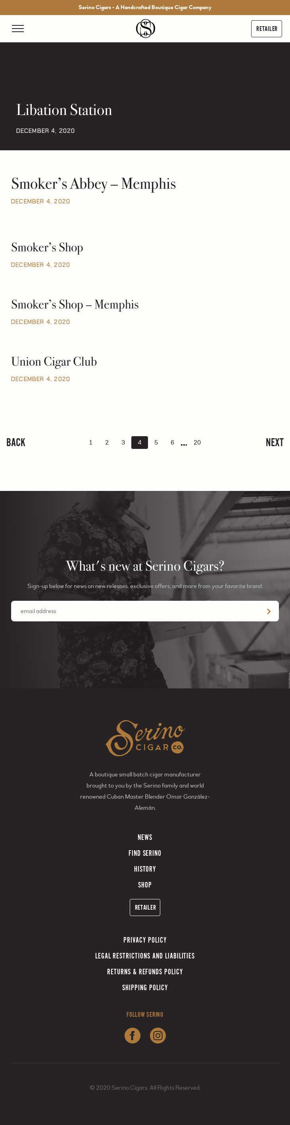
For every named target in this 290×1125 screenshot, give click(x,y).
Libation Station (64, 110)
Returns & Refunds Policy (145, 972)
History (145, 869)
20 (197, 443)
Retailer (267, 29)
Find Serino (145, 853)
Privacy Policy (144, 940)
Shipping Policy (144, 987)
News (145, 837)
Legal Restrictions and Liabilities (145, 956)
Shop (145, 885)
